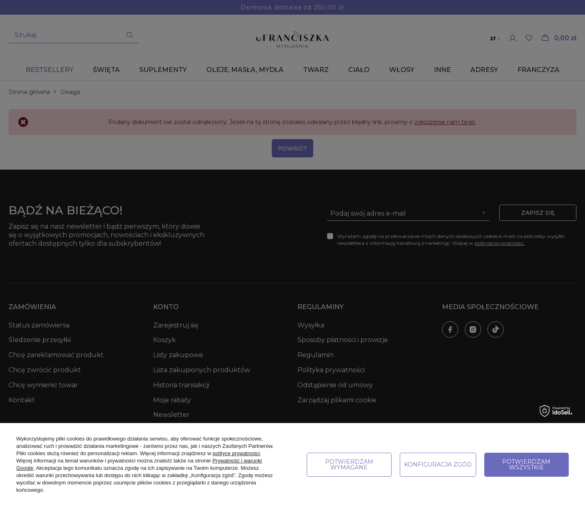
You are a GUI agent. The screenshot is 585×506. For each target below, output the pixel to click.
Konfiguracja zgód (438, 464)
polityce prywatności (236, 453)
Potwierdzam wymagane (349, 464)
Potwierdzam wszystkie (526, 464)
